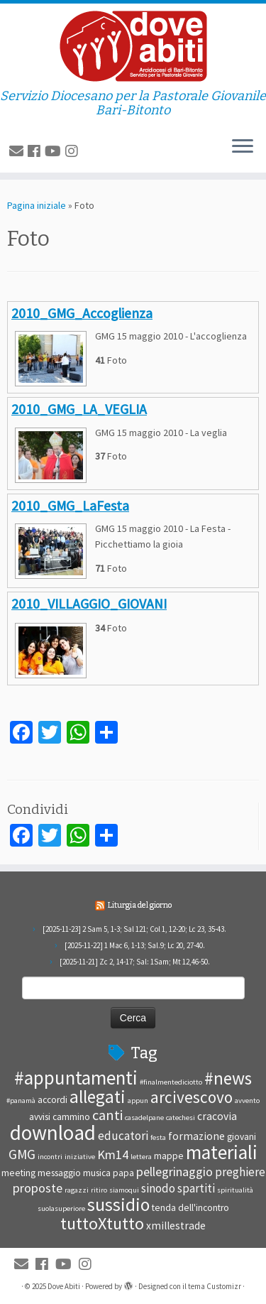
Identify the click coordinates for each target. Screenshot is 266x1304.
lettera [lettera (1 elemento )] (141, 1156)
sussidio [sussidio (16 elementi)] (118, 1204)
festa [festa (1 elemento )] (158, 1137)
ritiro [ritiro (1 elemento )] (99, 1190)
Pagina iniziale (36, 205)
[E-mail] (18, 151)
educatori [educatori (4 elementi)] (123, 1135)
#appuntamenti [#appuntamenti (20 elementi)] (76, 1077)
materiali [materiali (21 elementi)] (221, 1152)
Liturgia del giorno (140, 905)
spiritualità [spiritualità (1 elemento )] (235, 1190)
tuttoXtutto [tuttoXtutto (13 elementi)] (102, 1223)
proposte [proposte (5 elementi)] (37, 1188)
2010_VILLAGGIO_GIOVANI (89, 603)
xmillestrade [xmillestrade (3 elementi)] (176, 1225)
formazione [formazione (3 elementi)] (196, 1136)
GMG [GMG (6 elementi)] (22, 1154)
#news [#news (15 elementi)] (228, 1078)
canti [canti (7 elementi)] (107, 1115)
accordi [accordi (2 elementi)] (52, 1100)
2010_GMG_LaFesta (70, 505)
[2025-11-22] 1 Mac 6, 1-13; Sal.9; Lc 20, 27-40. (135, 945)
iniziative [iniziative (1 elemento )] (80, 1156)
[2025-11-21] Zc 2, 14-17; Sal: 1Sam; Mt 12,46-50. (135, 962)
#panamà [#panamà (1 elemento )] (20, 1100)
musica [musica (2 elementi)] (97, 1173)
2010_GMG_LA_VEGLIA (79, 409)
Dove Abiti (64, 1286)
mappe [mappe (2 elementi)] (169, 1156)
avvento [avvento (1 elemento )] (247, 1100)
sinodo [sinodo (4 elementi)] (158, 1188)
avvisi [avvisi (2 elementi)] (39, 1117)
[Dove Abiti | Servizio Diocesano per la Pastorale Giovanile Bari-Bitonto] (133, 46)
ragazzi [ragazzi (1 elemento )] (77, 1190)
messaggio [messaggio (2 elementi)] (59, 1173)
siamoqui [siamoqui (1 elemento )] (124, 1190)
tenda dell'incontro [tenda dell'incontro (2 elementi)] (190, 1208)
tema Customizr (214, 1286)
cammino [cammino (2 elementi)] (71, 1117)
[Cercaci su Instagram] (73, 151)
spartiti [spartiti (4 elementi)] (196, 1188)
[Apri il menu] (242, 147)
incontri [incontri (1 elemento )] (50, 1156)
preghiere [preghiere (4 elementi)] (240, 1172)
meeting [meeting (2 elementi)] (18, 1173)
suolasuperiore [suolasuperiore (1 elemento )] (61, 1208)
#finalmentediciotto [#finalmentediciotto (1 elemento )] (171, 1082)
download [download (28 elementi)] (53, 1132)
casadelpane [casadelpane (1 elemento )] (144, 1117)
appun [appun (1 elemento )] (138, 1100)
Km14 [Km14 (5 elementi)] (112, 1154)
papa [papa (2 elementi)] (123, 1173)
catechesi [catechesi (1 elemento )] (180, 1117)
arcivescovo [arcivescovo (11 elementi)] (191, 1097)
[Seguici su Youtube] (55, 151)
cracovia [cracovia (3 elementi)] (217, 1116)
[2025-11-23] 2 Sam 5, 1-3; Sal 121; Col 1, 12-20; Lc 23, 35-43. (134, 929)
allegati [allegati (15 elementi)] (98, 1096)
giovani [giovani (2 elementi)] (241, 1137)
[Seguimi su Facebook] (36, 151)
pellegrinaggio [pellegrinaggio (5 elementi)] (174, 1171)
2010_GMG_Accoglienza (82, 313)
